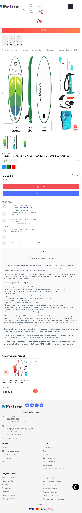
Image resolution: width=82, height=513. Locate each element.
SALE (4, 462)
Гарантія (5, 448)
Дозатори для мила (9, 499)
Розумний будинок (9, 478)
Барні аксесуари (8, 495)
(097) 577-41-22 (13, 432)
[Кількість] (19, 180)
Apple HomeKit (7, 481)
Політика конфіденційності (53, 469)
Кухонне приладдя (50, 496)
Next (79, 93)
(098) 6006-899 (31, 13)
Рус (43, 10)
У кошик (41, 186)
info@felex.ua (12, 439)
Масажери (6, 492)
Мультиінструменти (51, 489)
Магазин (46, 455)
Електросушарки (49, 478)
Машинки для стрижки (52, 481)
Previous (3, 93)
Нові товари (6, 458)
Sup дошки (6, 154)
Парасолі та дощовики (51, 492)
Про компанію (48, 448)
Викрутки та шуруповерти (53, 485)
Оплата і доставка (9, 455)
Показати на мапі (25, 208)
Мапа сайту (47, 465)
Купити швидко (41, 194)
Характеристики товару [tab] (42, 258)
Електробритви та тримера (53, 499)
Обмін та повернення (10, 451)
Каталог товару (49, 458)
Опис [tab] (42, 251)
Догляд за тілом (8, 488)
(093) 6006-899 (31, 7)
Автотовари (6, 485)
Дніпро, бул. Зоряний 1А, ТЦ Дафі (20, 429)
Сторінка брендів (49, 462)
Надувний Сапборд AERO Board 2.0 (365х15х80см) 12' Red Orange (16, 381)
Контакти (46, 451)
